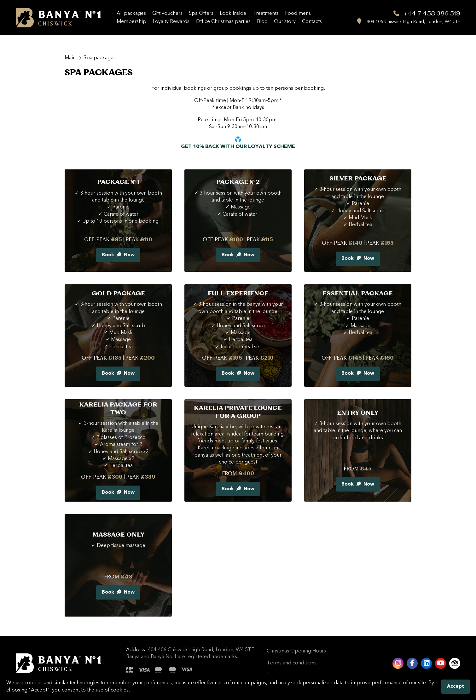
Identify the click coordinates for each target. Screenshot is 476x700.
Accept (455, 686)
